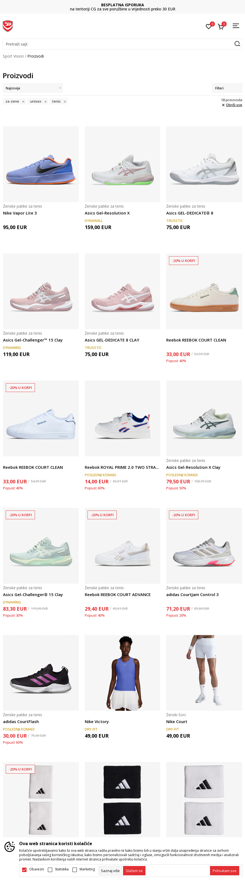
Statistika (62, 869)
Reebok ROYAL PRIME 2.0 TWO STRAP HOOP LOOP (123, 467)
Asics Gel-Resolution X (107, 213)
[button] (122, 44)
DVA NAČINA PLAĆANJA (122, 5)
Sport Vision (13, 56)
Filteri (227, 88)
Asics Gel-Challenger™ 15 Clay (33, 340)
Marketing (87, 869)
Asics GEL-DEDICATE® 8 (189, 213)
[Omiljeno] (208, 26)
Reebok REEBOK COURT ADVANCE (118, 594)
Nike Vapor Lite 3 (20, 213)
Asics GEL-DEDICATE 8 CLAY (112, 340)
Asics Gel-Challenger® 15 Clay (33, 594)
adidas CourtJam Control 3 (192, 594)
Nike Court (176, 721)
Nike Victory (97, 721)
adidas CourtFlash (21, 721)
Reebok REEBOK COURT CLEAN (196, 340)
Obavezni (36, 869)
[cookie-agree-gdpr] (134, 870)
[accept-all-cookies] (224, 870)
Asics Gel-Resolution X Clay (193, 467)
